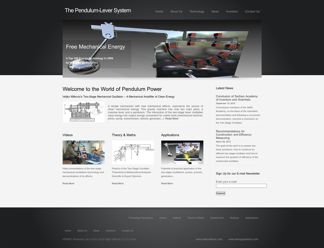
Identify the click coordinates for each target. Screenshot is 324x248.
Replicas (234, 218)
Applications (251, 218)
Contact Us (127, 230)
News (96, 230)
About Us (82, 230)
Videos (163, 218)
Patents (177, 218)
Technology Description (141, 218)
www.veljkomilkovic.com (209, 239)
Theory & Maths (196, 218)
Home (68, 230)
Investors (110, 230)
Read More (171, 118)
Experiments (217, 218)
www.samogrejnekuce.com (243, 239)
